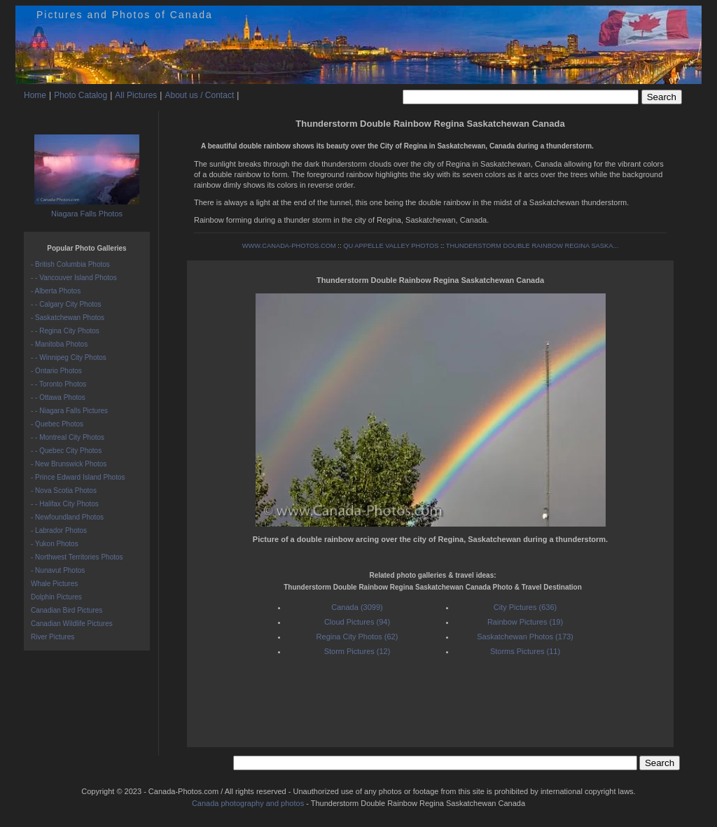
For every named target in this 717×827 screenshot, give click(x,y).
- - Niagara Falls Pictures (69, 411)
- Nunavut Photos (58, 570)
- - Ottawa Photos (58, 397)
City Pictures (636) (525, 607)
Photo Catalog (80, 95)
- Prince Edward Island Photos (78, 477)
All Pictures (136, 95)
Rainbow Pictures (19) (525, 622)
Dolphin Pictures (56, 597)
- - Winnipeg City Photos (68, 357)
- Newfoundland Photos (67, 517)
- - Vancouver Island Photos (74, 278)
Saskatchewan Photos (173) (525, 636)
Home (35, 95)
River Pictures (52, 637)
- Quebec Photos (57, 424)
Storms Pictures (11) (525, 651)
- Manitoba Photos (59, 344)
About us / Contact (199, 95)
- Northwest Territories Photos (77, 557)
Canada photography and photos (248, 803)
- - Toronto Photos (58, 384)
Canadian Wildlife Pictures (72, 623)
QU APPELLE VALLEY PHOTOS (390, 245)
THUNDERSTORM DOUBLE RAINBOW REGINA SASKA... (532, 245)
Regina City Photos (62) (357, 636)
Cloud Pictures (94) (357, 622)
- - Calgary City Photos (66, 304)
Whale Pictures (54, 584)
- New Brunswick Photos (68, 464)
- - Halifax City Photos (65, 504)
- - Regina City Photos (65, 331)
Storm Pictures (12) (357, 651)
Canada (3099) (356, 607)
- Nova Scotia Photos (64, 490)
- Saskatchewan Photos (67, 317)
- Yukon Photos (54, 544)
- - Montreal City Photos (67, 437)
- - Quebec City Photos (66, 450)
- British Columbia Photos (70, 264)
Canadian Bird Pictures (66, 610)
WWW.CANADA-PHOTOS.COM (289, 245)
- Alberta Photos (56, 291)
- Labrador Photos (59, 530)
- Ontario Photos (56, 371)
